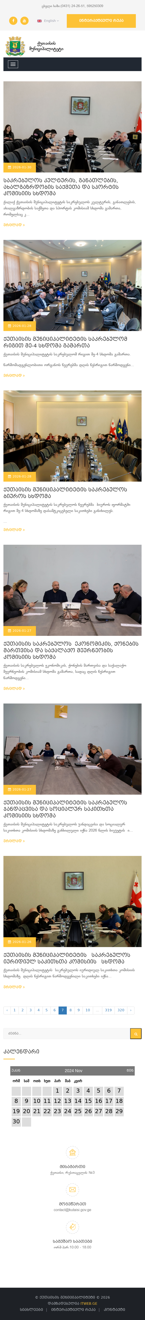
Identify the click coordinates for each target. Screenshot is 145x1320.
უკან (15, 1069)
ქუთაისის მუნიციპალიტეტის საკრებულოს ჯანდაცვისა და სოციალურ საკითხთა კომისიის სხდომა (65, 809)
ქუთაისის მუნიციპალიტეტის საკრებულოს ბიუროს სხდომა (65, 493)
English (48, 21)
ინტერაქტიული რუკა (101, 21)
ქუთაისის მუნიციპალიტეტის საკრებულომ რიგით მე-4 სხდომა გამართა (65, 343)
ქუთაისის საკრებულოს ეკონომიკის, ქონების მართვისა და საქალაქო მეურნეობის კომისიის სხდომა (71, 650)
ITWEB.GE (89, 1304)
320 (121, 1010)
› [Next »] (131, 1010)
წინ (130, 1069)
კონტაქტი (114, 1310)
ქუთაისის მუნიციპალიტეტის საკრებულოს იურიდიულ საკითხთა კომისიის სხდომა (66, 959)
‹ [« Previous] (7, 1010)
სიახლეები (31, 1310)
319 (108, 1010)
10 (88, 1010)
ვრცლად (14, 225)
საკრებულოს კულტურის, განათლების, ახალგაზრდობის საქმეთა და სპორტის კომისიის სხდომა (61, 187)
